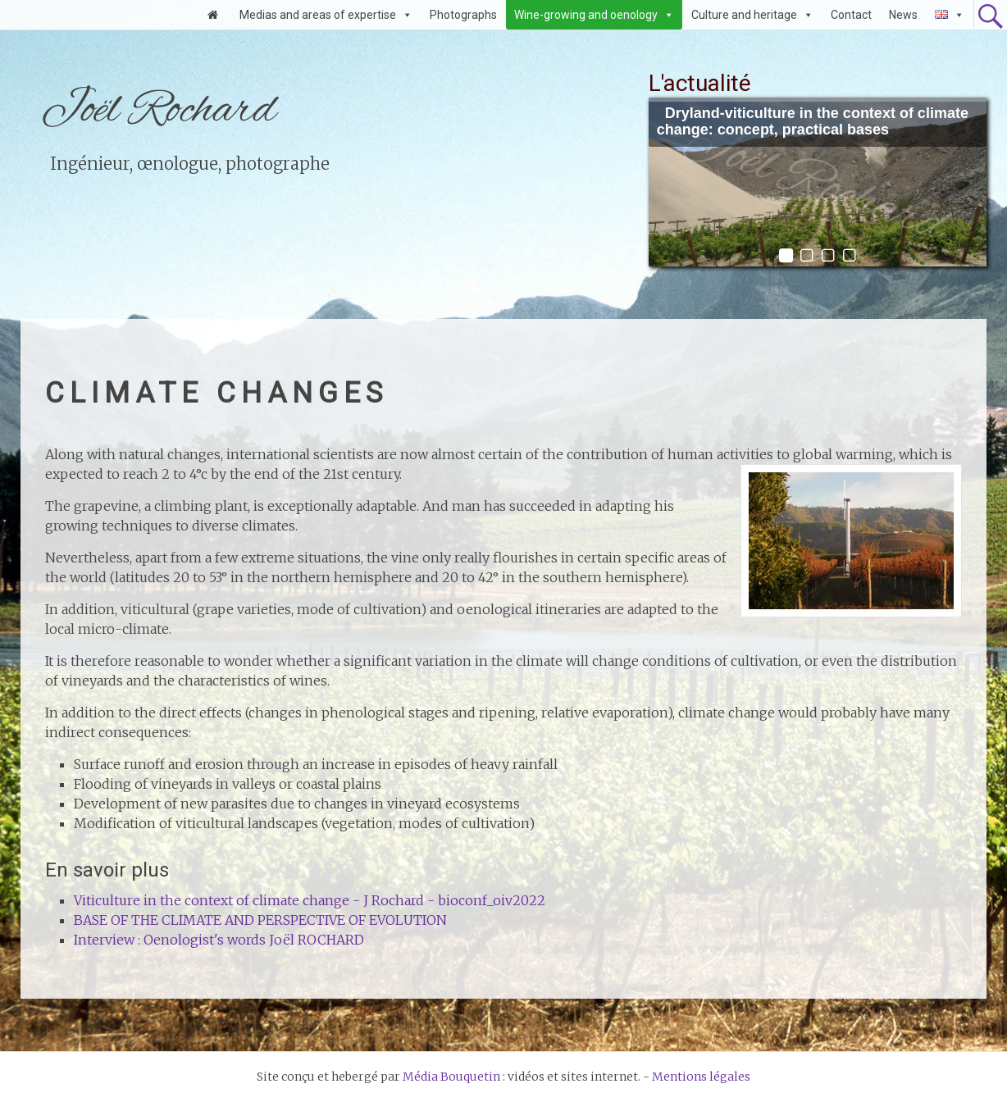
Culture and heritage (744, 14)
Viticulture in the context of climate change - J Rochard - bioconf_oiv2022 (309, 900)
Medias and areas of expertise (317, 14)
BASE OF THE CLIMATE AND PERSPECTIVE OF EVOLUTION (260, 920)
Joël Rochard (158, 111)
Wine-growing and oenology (586, 14)
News (903, 14)
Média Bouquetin (451, 1076)
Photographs (463, 14)
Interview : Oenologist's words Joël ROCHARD (219, 939)
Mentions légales (701, 1076)
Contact (851, 14)
